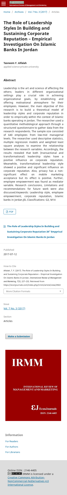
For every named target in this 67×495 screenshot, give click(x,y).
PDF (11, 211)
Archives (19, 11)
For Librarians (12, 452)
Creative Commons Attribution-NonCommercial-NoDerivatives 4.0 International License (28, 481)
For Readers (11, 441)
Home (7, 11)
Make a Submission (19, 336)
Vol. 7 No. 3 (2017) (37, 11)
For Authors (11, 446)
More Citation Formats (18, 291)
